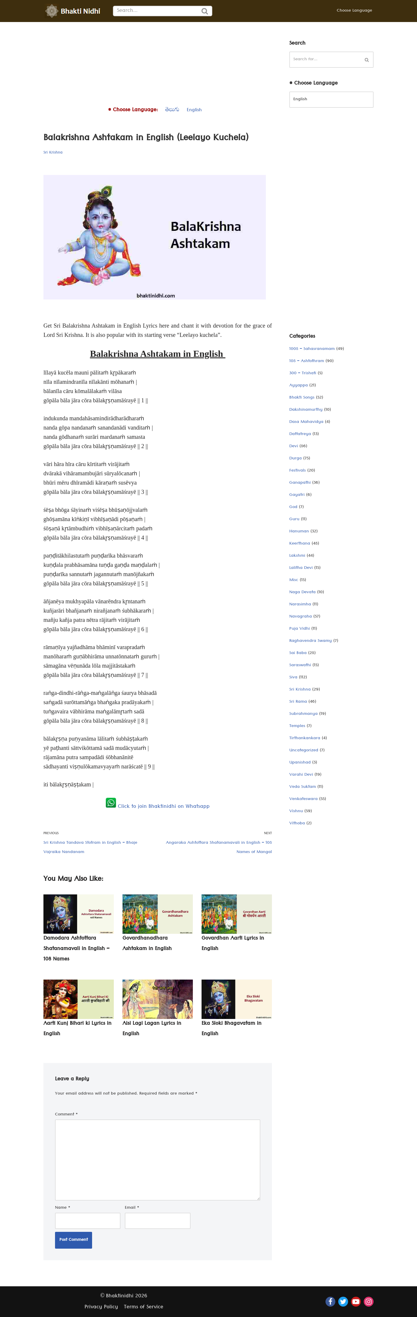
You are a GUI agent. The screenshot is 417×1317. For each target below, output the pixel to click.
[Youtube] (356, 1302)
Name (62, 1208)
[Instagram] (369, 1302)
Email (132, 1208)
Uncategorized (303, 750)
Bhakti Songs (301, 398)
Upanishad (300, 763)
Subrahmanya (303, 714)
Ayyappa (298, 385)
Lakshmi (297, 556)
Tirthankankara (304, 738)
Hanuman (299, 531)
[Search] (155, 11)
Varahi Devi (301, 775)
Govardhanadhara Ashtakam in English (147, 944)
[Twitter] (343, 1302)
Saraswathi (300, 665)
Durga (295, 458)
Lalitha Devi (301, 568)
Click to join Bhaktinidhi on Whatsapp (158, 807)
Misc (293, 580)
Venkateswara (303, 799)
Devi (293, 446)
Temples (297, 726)
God (293, 507)
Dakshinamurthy (306, 410)
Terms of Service (143, 1307)
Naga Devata (302, 592)
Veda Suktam (302, 787)
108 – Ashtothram (306, 361)
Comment (66, 1114)
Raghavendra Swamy (310, 641)
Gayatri (297, 495)
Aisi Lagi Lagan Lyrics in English (151, 1029)
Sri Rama (298, 702)
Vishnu (296, 811)
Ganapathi (300, 483)
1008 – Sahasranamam (312, 349)
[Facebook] (330, 1302)
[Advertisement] (157, 62)
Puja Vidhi (299, 629)
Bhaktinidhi (119, 1296)
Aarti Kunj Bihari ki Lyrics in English (77, 1029)
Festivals (297, 471)
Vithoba (297, 823)
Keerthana (299, 544)
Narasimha (300, 604)
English (194, 111)
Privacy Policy (101, 1307)
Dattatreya (300, 434)
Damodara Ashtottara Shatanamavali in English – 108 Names (76, 949)
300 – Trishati (302, 373)
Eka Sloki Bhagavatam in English (231, 1029)
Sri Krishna (53, 153)
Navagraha (300, 617)
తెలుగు (172, 111)
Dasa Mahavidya (306, 422)
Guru (294, 519)
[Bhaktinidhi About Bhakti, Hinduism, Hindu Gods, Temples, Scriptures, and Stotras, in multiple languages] (73, 11)
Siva (293, 677)
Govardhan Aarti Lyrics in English (233, 944)
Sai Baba (298, 653)
